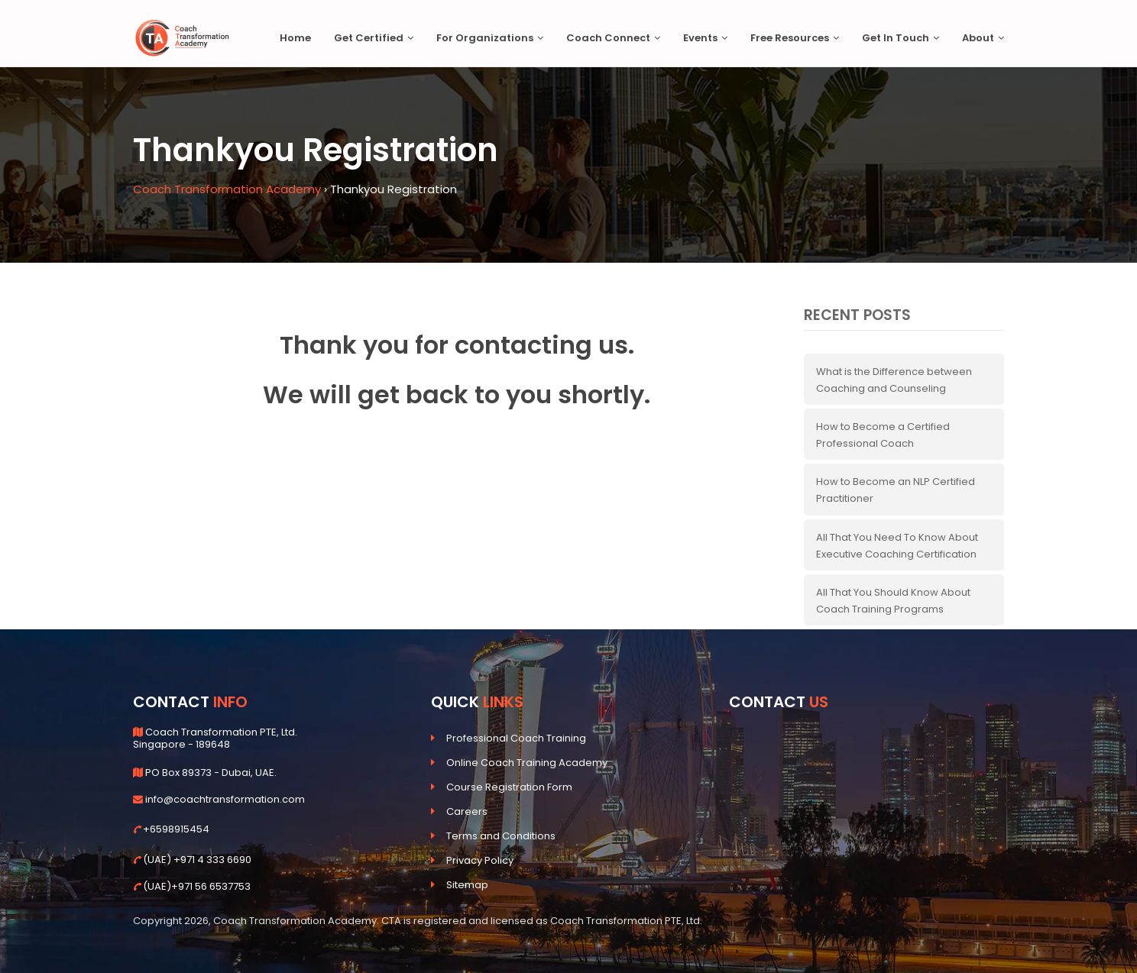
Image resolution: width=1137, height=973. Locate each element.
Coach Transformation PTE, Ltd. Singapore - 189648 (215, 738)
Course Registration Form (509, 787)
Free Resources (794, 38)
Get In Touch (900, 38)
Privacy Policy (479, 860)
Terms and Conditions (501, 836)
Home (295, 38)
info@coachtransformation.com (225, 799)
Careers (467, 811)
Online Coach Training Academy (526, 762)
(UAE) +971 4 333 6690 (197, 859)
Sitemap (467, 885)
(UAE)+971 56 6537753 (197, 886)
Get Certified (373, 38)
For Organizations (489, 38)
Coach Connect (613, 38)
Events (705, 38)
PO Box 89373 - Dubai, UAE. (211, 772)
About (983, 38)
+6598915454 (176, 829)
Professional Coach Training (516, 738)
